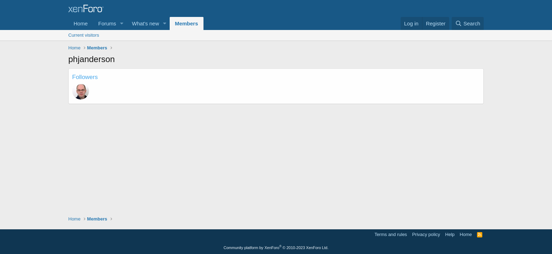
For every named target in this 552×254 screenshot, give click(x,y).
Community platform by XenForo (276, 248)
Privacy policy (426, 234)
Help (450, 234)
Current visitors (83, 35)
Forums (107, 23)
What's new (145, 23)
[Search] (468, 23)
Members (186, 23)
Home (81, 23)
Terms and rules (391, 234)
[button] (122, 23)
